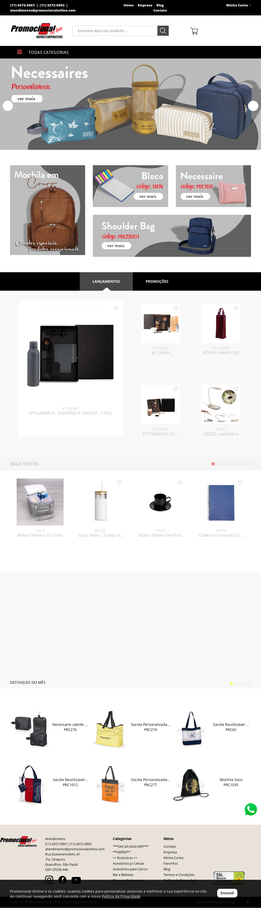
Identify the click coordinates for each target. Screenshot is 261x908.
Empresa (145, 5)
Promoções (157, 281)
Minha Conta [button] (238, 5)
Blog (160, 5)
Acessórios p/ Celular (128, 864)
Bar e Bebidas (123, 876)
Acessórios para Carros (130, 870)
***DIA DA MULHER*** (130, 847)
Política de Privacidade (121, 896)
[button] (8, 106)
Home (129, 5)
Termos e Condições (179, 876)
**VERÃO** (121, 853)
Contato (160, 10)
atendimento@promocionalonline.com (43, 10)
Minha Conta (173, 859)
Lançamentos (106, 281)
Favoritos (171, 864)
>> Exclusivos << (125, 859)
